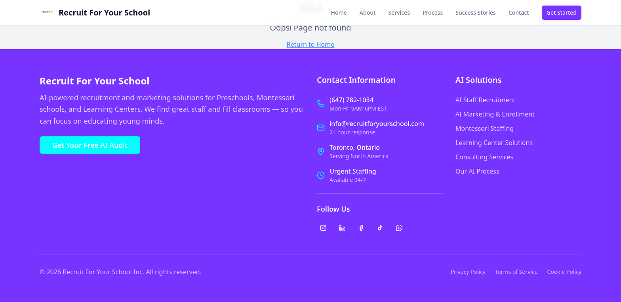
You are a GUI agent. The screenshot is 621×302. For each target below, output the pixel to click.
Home (339, 12)
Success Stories (475, 12)
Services (399, 12)
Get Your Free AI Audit (90, 145)
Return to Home (310, 44)
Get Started (562, 12)
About (368, 12)
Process (433, 12)
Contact (519, 12)
